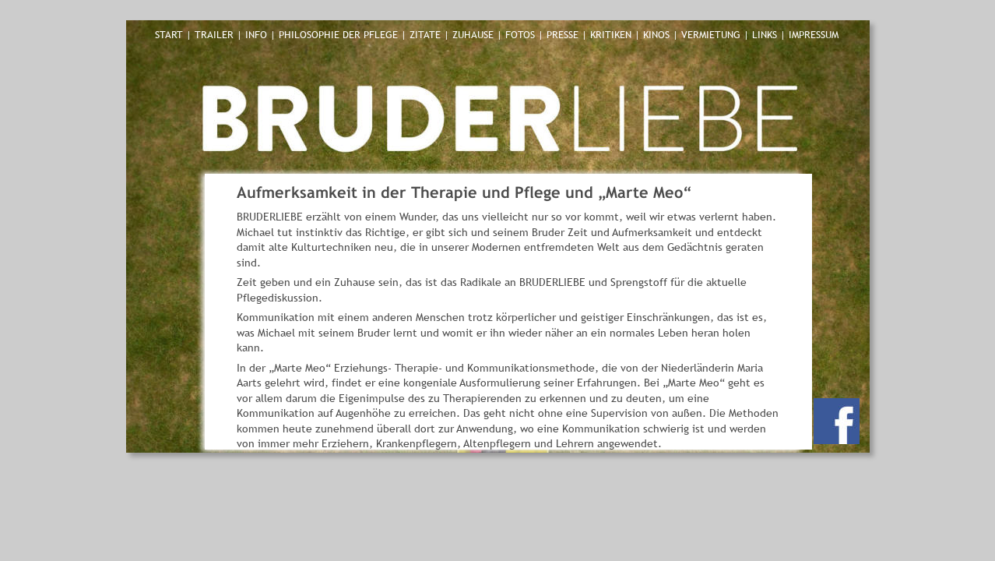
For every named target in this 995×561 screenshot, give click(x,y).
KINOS (656, 34)
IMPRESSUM (814, 34)
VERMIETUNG (712, 34)
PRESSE (564, 34)
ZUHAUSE (474, 34)
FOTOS (521, 34)
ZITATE (427, 34)
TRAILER (216, 34)
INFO (256, 34)
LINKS (766, 34)
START (169, 34)
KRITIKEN (612, 34)
